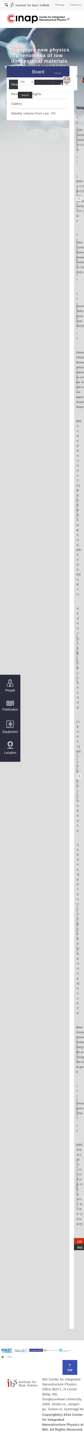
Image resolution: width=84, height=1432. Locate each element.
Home (46, 4)
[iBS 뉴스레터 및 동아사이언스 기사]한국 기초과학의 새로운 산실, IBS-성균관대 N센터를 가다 (79, 508)
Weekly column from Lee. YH (33, 113)
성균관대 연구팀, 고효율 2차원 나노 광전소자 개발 (78, 658)
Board (57, 78)
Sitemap (59, 4)
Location (10, 747)
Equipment (10, 727)
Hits (79, 108)
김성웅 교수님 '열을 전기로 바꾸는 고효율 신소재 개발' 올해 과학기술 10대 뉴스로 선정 (78, 929)
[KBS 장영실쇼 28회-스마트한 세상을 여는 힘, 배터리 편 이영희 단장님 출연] (79, 1184)
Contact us (75, 4)
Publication (10, 705)
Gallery (16, 104)
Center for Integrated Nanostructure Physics (37, 19)
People (10, 685)
